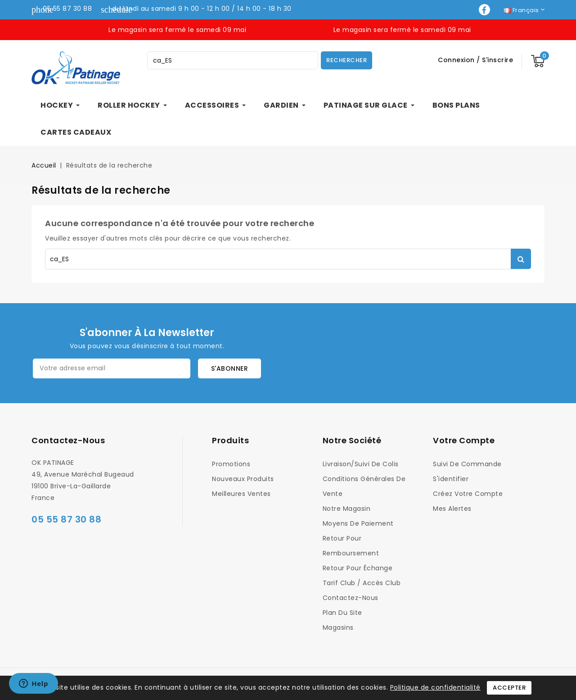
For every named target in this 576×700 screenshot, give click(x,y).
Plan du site (342, 612)
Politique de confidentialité (435, 687)
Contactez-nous (68, 440)
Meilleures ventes (241, 493)
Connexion (457, 59)
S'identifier (450, 478)
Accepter (509, 687)
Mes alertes (452, 508)
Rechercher (346, 60)
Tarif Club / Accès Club (362, 582)
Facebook (485, 9)
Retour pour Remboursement (351, 546)
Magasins (338, 627)
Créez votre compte (468, 493)
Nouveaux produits (243, 478)
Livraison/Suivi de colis (361, 463)
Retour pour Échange (358, 568)
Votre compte (464, 440)
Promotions (231, 463)
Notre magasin (347, 508)
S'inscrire (497, 59)
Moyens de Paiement (358, 523)
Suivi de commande (467, 463)
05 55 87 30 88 (67, 8)
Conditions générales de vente (364, 486)
